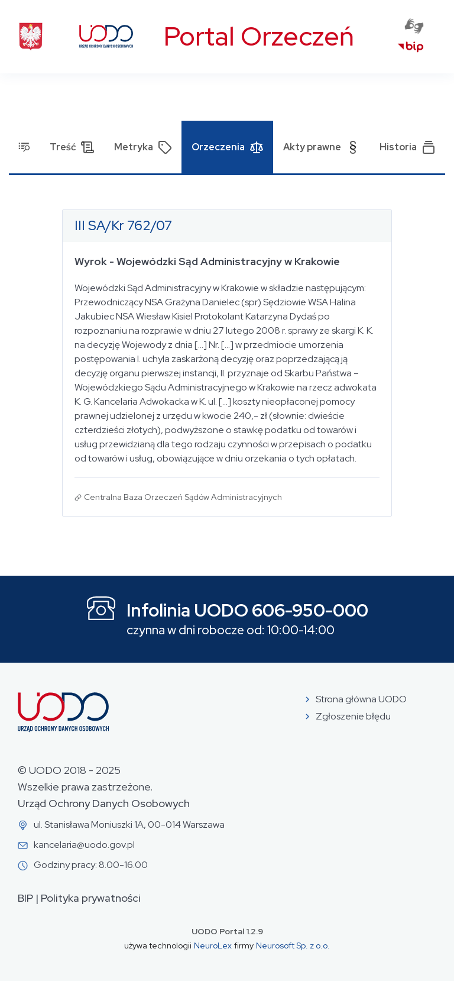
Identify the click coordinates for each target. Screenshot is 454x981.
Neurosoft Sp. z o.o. (293, 945)
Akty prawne (321, 147)
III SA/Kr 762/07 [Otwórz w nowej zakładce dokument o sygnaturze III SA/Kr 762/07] (123, 225)
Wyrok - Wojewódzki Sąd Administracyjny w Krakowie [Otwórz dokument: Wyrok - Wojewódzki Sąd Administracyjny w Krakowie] (207, 261)
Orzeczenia (228, 147)
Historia (408, 147)
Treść (72, 147)
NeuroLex (213, 945)
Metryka (143, 147)
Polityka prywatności (91, 898)
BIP (25, 898)
